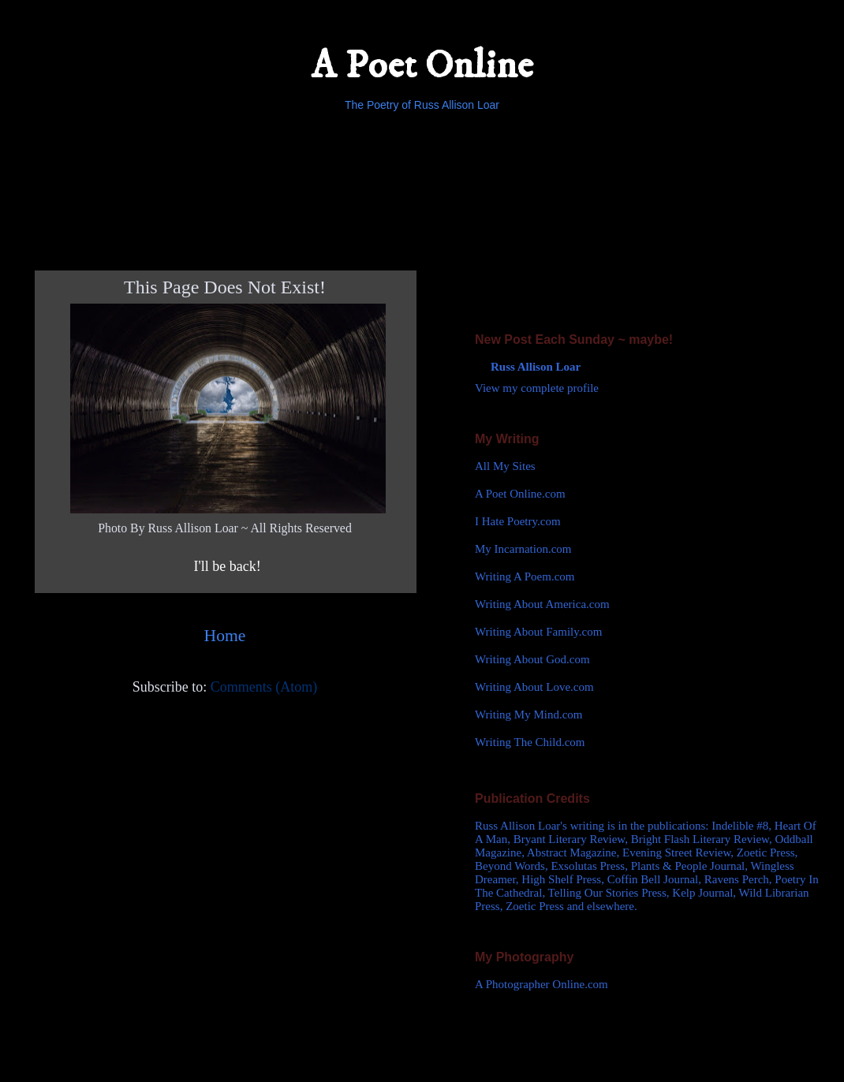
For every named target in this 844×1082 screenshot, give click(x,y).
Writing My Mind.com (528, 714)
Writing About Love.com (534, 687)
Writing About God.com (532, 659)
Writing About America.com (542, 604)
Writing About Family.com (538, 631)
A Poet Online (422, 66)
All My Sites (505, 466)
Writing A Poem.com (524, 576)
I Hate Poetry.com (518, 521)
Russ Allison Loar (536, 366)
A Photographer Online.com (541, 984)
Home (225, 635)
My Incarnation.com (523, 549)
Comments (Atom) (264, 687)
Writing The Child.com (530, 742)
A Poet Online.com (520, 493)
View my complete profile (537, 388)
